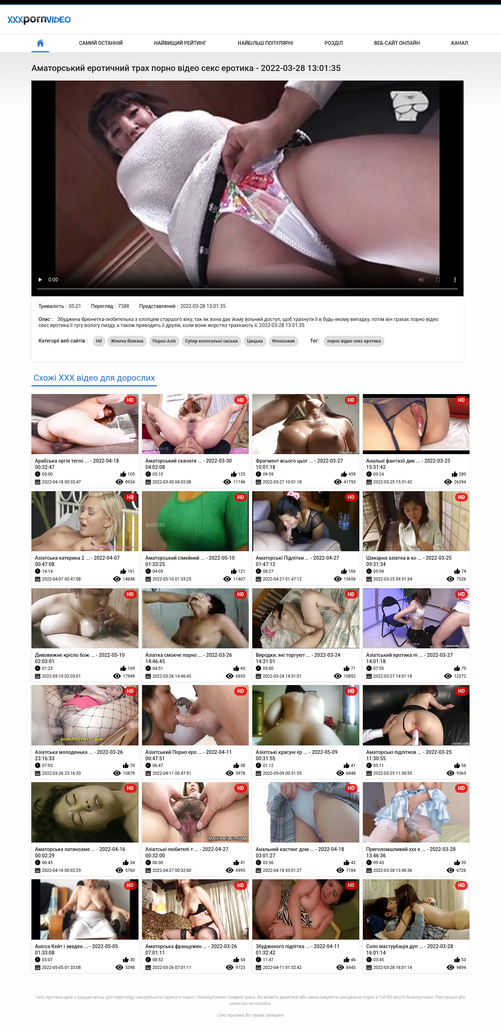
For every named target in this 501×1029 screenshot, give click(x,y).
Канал (459, 43)
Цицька (255, 341)
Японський (283, 341)
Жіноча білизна (127, 341)
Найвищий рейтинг (180, 43)
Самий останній (101, 43)
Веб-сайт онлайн (397, 43)
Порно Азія (164, 341)
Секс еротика (231, 1015)
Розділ (334, 43)
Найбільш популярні (265, 43)
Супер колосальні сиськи (211, 341)
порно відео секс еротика (354, 341)
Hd (99, 341)
